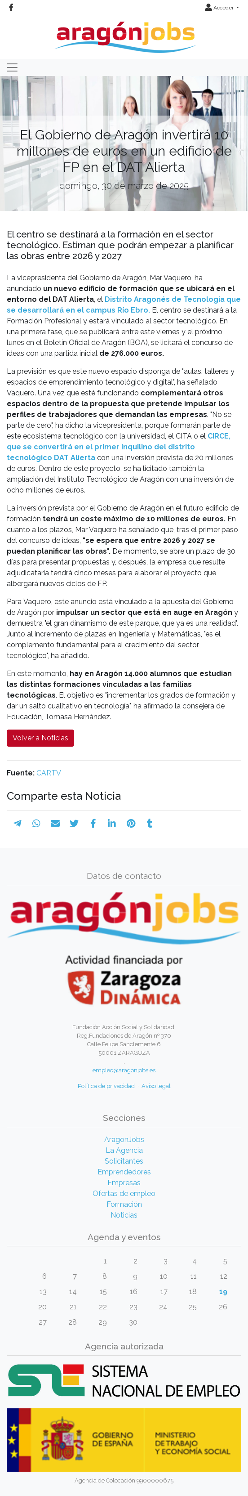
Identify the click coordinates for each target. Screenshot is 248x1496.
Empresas (124, 1182)
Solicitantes (124, 1161)
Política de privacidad (106, 1086)
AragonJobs (124, 1139)
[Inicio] (124, 34)
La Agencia (124, 1150)
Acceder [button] (220, 7)
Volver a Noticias (40, 738)
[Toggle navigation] (12, 67)
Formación (124, 1204)
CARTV (48, 773)
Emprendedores (124, 1172)
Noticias (124, 1215)
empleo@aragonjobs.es (124, 1070)
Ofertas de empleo (124, 1193)
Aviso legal (156, 1086)
